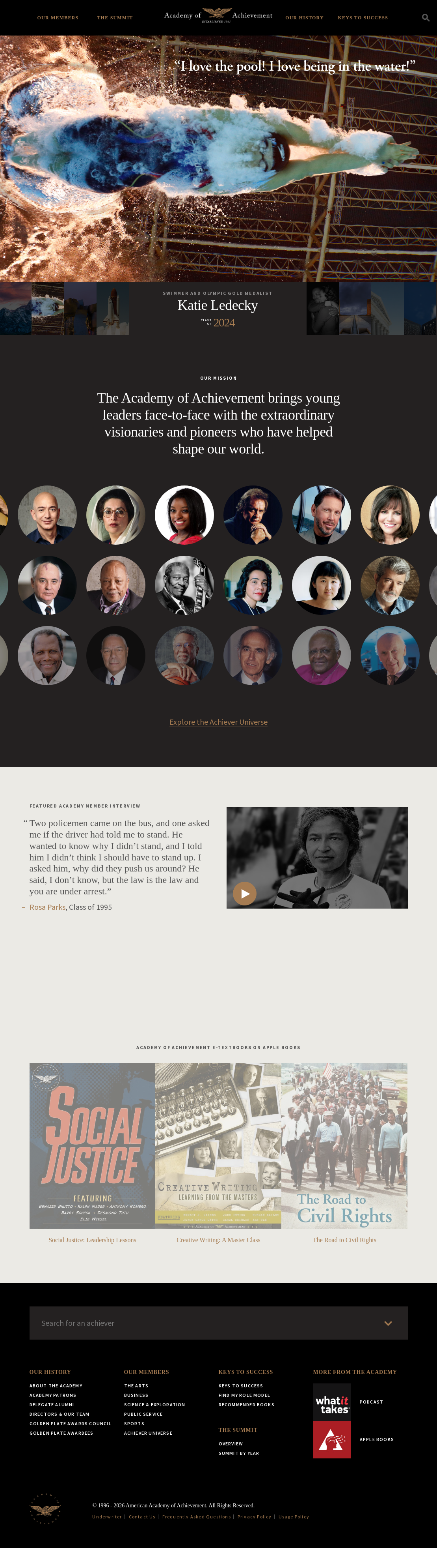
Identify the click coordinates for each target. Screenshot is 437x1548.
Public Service (143, 1414)
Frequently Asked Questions (196, 1517)
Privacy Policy (255, 1517)
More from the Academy (355, 1372)
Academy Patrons (53, 1395)
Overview (231, 1444)
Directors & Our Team (60, 1414)
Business (136, 1395)
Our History (304, 18)
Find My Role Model (245, 1395)
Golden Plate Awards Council (71, 1423)
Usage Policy (294, 1517)
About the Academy (56, 1386)
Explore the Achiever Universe (218, 722)
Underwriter (107, 1517)
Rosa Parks (47, 907)
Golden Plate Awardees (62, 1433)
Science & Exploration (155, 1404)
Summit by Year (239, 1453)
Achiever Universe (148, 1433)
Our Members (58, 18)
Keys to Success (363, 18)
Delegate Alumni (52, 1404)
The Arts (136, 1386)
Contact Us (142, 1517)
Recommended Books (247, 1404)
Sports (134, 1423)
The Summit (115, 18)
